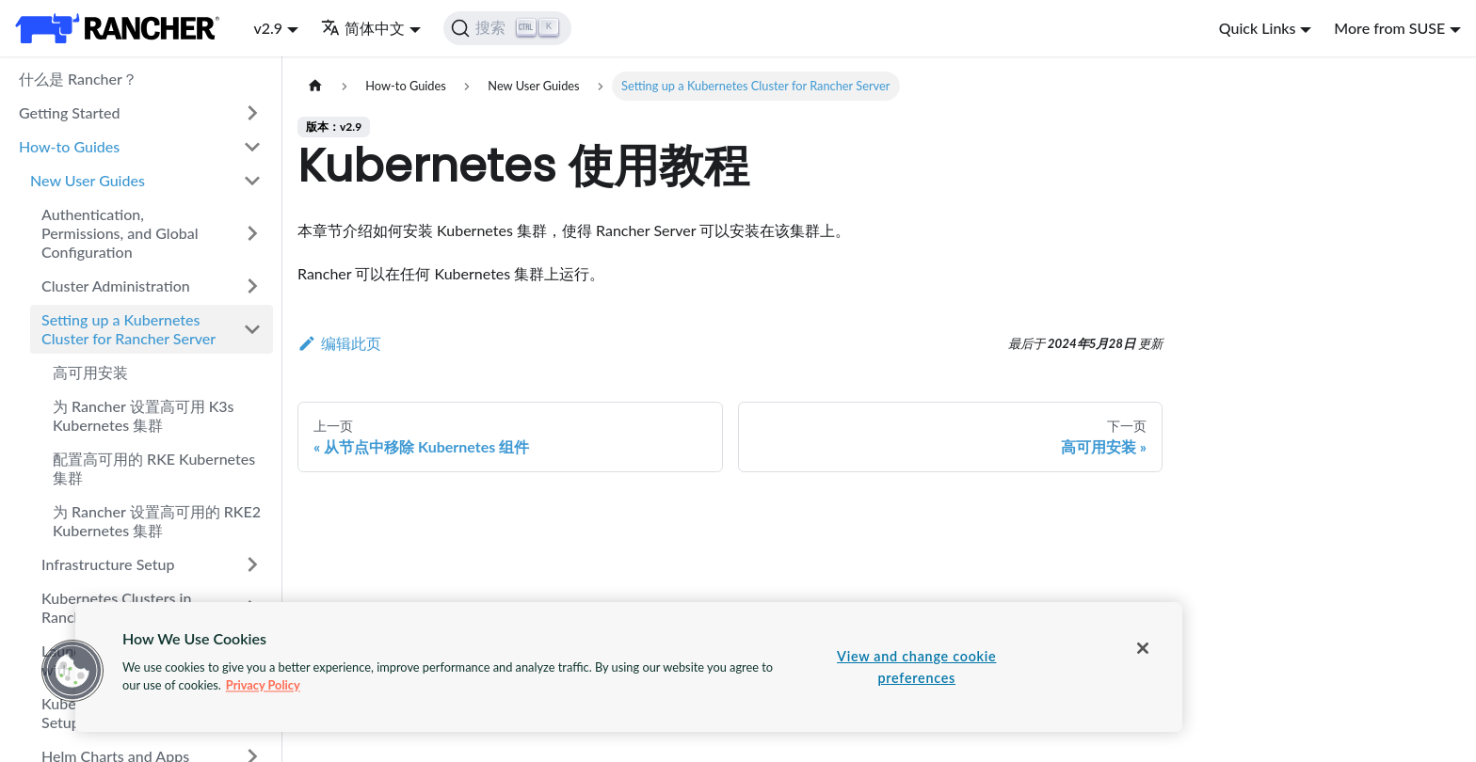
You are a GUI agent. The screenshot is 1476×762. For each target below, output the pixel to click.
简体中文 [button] (363, 28)
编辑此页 (339, 343)
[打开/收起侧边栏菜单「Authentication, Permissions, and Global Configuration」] (252, 233)
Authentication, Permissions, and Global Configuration (120, 233)
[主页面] (315, 86)
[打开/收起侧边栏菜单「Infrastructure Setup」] (252, 564)
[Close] (1142, 648)
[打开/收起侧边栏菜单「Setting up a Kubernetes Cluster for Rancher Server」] (252, 329)
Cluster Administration (115, 285)
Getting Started (69, 112)
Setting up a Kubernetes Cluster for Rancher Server (128, 328)
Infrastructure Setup (107, 564)
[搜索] (507, 28)
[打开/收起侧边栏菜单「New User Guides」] (252, 181)
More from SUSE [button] (1389, 28)
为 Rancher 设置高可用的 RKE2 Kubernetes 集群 (157, 520)
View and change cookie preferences (916, 667)
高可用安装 (90, 372)
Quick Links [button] (1257, 28)
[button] (72, 671)
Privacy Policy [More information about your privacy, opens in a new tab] (263, 684)
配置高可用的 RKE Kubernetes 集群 (154, 468)
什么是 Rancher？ (78, 78)
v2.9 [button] (267, 28)
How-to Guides (69, 146)
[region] (628, 667)
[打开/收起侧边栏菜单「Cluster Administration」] (252, 286)
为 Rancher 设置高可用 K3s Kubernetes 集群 (143, 415)
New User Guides (87, 180)
